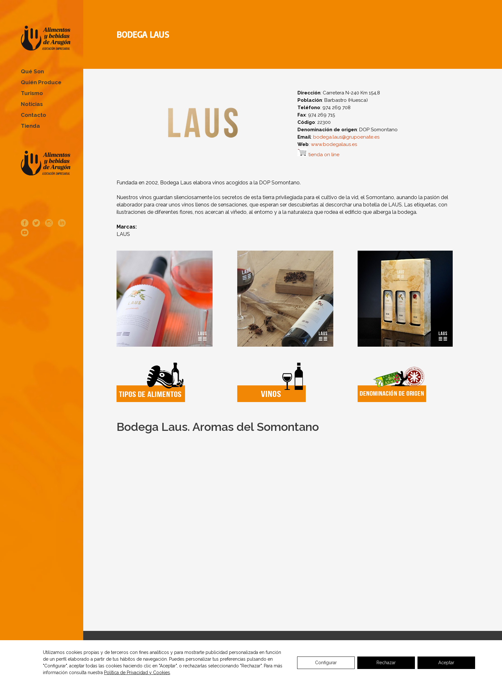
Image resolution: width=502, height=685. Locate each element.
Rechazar (386, 662)
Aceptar (446, 662)
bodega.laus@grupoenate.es (346, 137)
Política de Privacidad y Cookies (137, 672)
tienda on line (323, 154)
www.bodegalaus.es (334, 144)
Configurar (326, 662)
